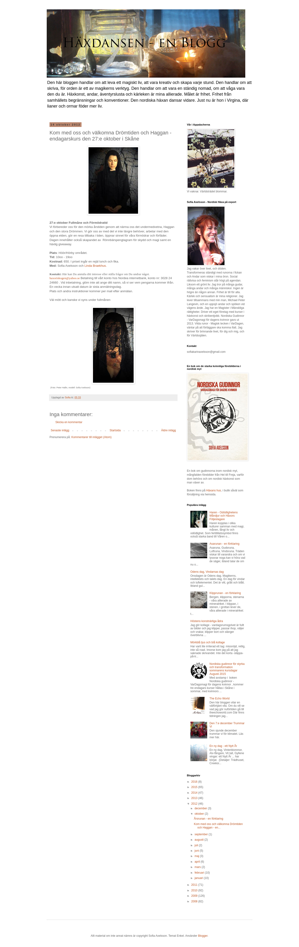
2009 (194, 895)
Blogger (203, 935)
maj (197, 856)
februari (200, 872)
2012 (194, 803)
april (198, 861)
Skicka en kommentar (68, 422)
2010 (194, 890)
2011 (194, 884)
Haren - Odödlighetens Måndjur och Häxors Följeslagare (224, 516)
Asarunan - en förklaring (224, 543)
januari (199, 878)
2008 (194, 901)
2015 (194, 787)
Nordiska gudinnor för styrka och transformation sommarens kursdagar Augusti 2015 (227, 669)
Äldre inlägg (168, 430)
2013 (194, 798)
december (201, 808)
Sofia (68, 397)
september (202, 834)
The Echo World (220, 698)
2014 (194, 792)
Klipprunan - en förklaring (225, 593)
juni (197, 850)
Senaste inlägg (60, 430)
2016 (194, 781)
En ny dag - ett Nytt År (223, 746)
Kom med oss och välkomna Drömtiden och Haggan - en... (218, 825)
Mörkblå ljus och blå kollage (207, 642)
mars (198, 867)
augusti (199, 839)
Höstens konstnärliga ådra (206, 621)
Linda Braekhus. (96, 265)
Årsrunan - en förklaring (208, 818)
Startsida (115, 430)
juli (197, 845)
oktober (200, 813)
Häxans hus (213, 490)
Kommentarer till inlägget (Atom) (91, 437)
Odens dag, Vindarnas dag (207, 571)
